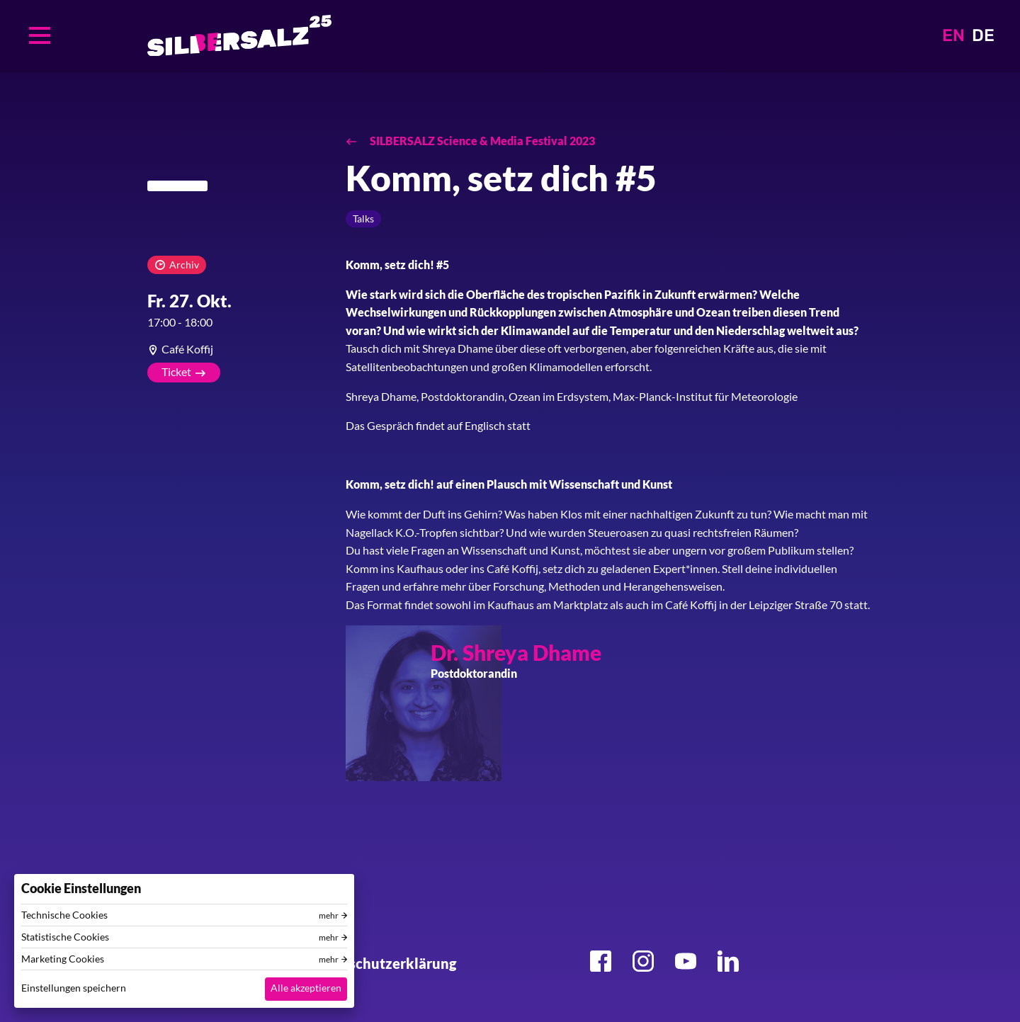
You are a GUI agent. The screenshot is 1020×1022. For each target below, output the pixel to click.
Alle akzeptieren (306, 988)
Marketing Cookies (62, 959)
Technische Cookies (64, 915)
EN (953, 35)
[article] (235, 349)
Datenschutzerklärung (382, 963)
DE (983, 35)
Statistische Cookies (65, 937)
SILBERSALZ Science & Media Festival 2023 (481, 140)
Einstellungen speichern (73, 988)
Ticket (176, 371)
